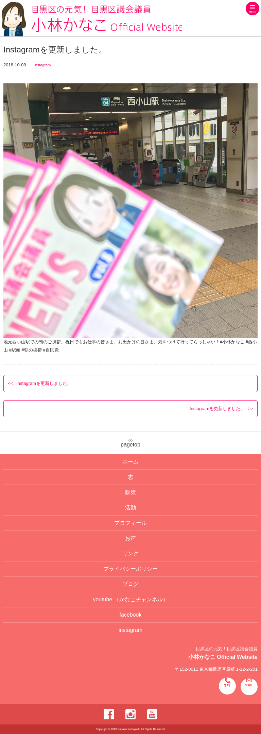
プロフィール (130, 523)
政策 (130, 492)
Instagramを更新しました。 (43, 383)
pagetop (130, 443)
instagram (42, 65)
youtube (130, 599)
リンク (130, 553)
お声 (130, 538)
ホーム (130, 461)
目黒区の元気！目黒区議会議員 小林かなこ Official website (92, 19)
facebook (131, 615)
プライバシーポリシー (130, 569)
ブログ (130, 584)
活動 (130, 507)
